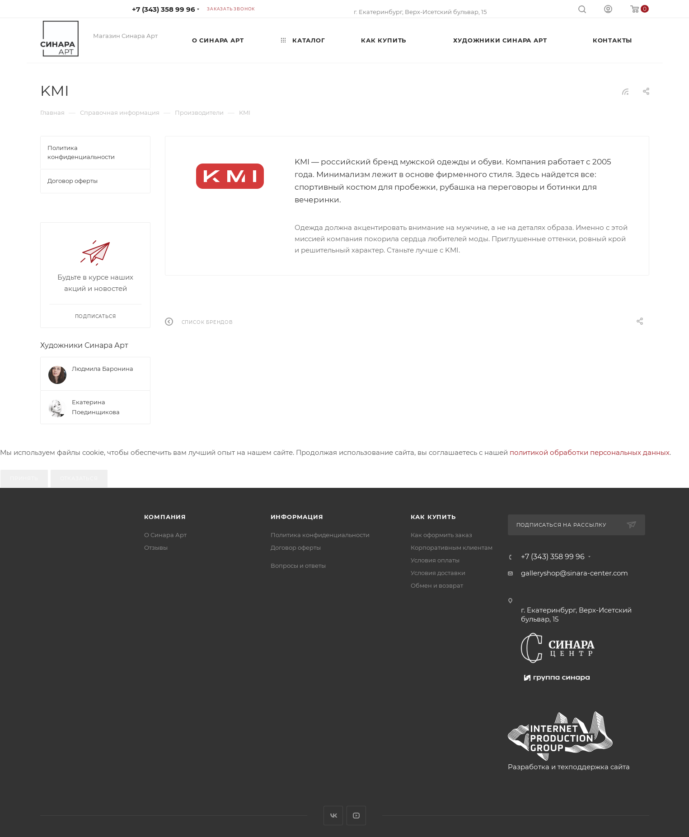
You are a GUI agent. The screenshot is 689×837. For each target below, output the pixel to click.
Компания (165, 516)
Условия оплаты (435, 560)
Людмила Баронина (102, 368)
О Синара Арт (165, 534)
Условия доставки (438, 572)
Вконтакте (333, 815)
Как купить (433, 516)
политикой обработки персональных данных (590, 452)
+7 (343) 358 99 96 (163, 9)
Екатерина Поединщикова (96, 407)
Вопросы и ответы (298, 565)
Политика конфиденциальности (320, 534)
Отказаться (79, 478)
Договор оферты (296, 547)
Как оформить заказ (441, 534)
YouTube (356, 815)
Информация (297, 516)
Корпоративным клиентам (451, 547)
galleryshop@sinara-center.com (574, 573)
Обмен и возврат (437, 585)
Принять (24, 478)
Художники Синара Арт (84, 345)
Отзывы (156, 547)
